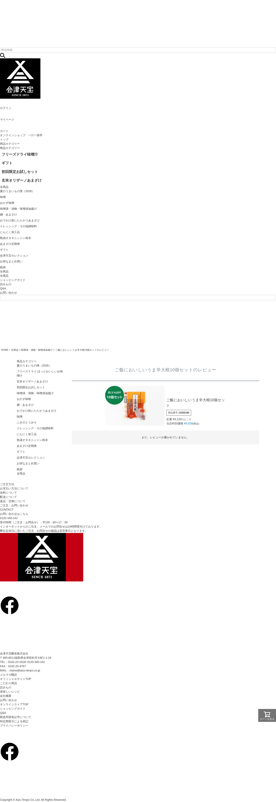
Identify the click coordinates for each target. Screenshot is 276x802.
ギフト (21, 451)
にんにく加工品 (27, 434)
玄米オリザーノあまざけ (32, 381)
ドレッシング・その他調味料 (35, 428)
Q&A (3, 288)
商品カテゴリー (10, 143)
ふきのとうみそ (27, 422)
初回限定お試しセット (31, 387)
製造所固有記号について (15, 717)
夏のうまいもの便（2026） (34, 365)
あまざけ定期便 (27, 445)
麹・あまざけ (25, 404)
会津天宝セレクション (31, 457)
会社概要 (5, 695)
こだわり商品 (8, 683)
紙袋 (19, 469)
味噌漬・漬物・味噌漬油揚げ (37, 350)
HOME (4, 350)
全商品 (4, 275)
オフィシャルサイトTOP (15, 679)
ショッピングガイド (12, 280)
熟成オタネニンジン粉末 (32, 440)
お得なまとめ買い (28, 463)
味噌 (19, 416)
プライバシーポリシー (14, 725)
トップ (4, 139)
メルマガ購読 (8, 674)
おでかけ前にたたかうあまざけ (36, 410)
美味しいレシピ (10, 691)
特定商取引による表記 (14, 721)
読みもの (5, 284)
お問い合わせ (8, 292)
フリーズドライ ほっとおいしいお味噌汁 (40, 373)
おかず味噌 (24, 399)
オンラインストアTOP (14, 704)
